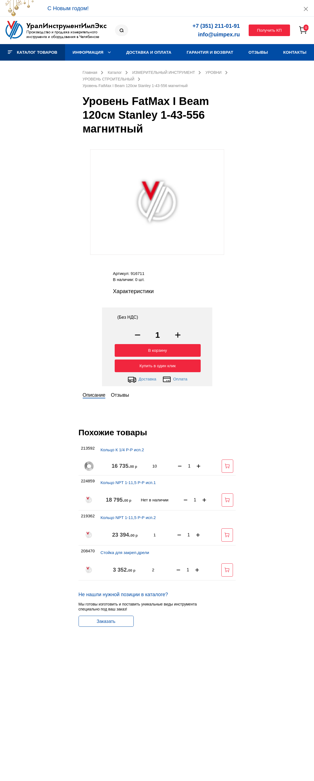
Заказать (106, 620)
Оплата (174, 378)
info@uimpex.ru (219, 34)
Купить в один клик (157, 364)
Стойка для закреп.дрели (125, 551)
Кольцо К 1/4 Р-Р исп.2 (122, 448)
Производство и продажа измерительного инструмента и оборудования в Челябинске (62, 34)
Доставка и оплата (148, 52)
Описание (94, 393)
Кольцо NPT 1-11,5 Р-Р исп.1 (128, 481)
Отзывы (258, 52)
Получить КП (269, 30)
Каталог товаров (32, 52)
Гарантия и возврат (210, 52)
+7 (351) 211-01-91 (216, 26)
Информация (92, 52)
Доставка (142, 378)
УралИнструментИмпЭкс (66, 26)
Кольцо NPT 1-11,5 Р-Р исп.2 (128, 516)
